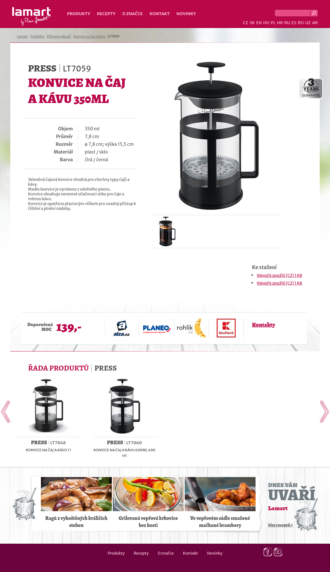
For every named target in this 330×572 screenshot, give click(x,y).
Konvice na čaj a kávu (89, 36)
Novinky (186, 13)
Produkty (78, 13)
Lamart (32, 16)
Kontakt (160, 13)
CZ (245, 22)
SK (252, 22)
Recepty (106, 13)
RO (301, 22)
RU (287, 22)
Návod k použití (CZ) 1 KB (279, 275)
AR (315, 22)
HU (266, 22)
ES (294, 22)
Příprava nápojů (59, 36)
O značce (132, 13)
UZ (308, 22)
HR (280, 22)
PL (273, 22)
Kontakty (263, 325)
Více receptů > (280, 525)
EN (259, 22)
